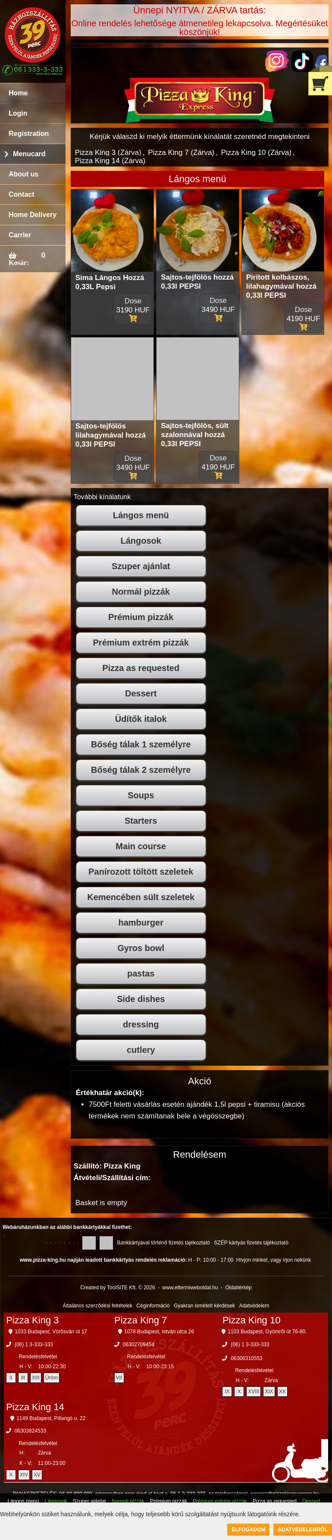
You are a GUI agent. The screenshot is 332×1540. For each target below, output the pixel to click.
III (23, 1378)
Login (18, 113)
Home (18, 93)
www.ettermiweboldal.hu (190, 1288)
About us (23, 174)
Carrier (20, 235)
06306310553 (246, 1358)
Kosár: (19, 262)
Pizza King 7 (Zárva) (181, 152)
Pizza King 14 (35, 1406)
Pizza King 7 (140, 1320)
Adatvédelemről (303, 1530)
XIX (269, 1392)
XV (37, 1475)
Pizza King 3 (32, 1320)
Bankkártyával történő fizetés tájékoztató (163, 1243)
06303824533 (30, 1431)
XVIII (253, 1392)
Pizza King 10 (251, 1320)
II (11, 1378)
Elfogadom (248, 1530)
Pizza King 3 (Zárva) (108, 152)
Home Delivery (32, 214)
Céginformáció (152, 1306)
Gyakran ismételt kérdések (204, 1306)
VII (119, 1378)
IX (227, 1392)
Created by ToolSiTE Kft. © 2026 (117, 1288)
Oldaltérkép (238, 1288)
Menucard (29, 153)
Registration (29, 133)
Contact (21, 194)
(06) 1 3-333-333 (34, 1345)
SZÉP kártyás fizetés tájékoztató (251, 1243)
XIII (36, 1378)
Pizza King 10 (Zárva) (256, 152)
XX (282, 1392)
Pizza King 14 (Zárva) (110, 161)
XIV (24, 1475)
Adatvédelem (254, 1306)
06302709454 (138, 1345)
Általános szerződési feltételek (97, 1306)
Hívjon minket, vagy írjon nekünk (273, 1260)
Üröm (51, 1378)
